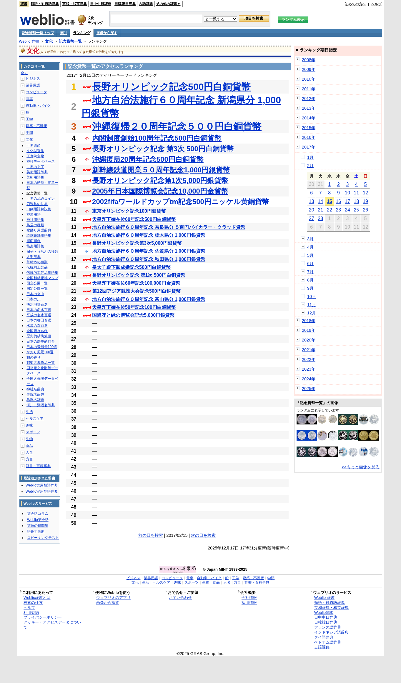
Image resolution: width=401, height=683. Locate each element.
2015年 (308, 127)
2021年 (308, 349)
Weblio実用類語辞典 (41, 485)
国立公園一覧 (37, 283)
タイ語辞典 (323, 637)
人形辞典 (33, 257)
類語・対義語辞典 (45, 4)
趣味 (29, 425)
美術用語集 (35, 177)
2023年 (308, 369)
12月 (311, 313)
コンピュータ (36, 92)
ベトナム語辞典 (327, 642)
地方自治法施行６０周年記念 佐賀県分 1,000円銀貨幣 (148, 251)
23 (338, 209)
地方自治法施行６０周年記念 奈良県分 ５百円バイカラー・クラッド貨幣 (168, 227)
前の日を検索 (150, 535)
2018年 (308, 320)
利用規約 (31, 612)
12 (365, 192)
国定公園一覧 (37, 288)
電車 (29, 99)
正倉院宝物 (35, 156)
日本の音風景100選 (41, 347)
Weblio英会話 (37, 520)
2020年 (308, 340)
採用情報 (249, 602)
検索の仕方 (33, 602)
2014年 (308, 118)
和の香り (33, 357)
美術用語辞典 (37, 172)
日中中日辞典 (100, 4)
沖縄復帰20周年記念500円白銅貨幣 (148, 159)
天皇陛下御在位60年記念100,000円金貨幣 (136, 283)
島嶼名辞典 (35, 400)
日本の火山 (35, 294)
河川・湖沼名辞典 (40, 405)
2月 (310, 165)
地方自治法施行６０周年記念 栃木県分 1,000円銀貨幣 (148, 235)
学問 (29, 133)
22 (329, 209)
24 (347, 209)
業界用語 (33, 85)
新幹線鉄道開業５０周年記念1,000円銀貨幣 (161, 170)
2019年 (308, 330)
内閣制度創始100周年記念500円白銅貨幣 (157, 138)
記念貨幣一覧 (70, 41)
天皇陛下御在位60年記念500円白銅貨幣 (134, 219)
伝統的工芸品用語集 (42, 273)
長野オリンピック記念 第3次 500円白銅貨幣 (163, 149)
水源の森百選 (37, 326)
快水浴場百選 (37, 304)
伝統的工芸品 (37, 267)
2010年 (308, 79)
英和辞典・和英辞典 (331, 607)
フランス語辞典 (327, 627)
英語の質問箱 (37, 526)
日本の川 (33, 299)
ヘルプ (376, 4)
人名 (29, 452)
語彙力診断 (36, 531)
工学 (29, 119)
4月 (310, 247)
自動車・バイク (38, 106)
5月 (310, 255)
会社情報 (249, 597)
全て (24, 73)
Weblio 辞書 (29, 41)
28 (320, 218)
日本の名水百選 (38, 310)
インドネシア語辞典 (331, 632)
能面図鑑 (33, 241)
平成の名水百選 (38, 315)
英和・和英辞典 (74, 4)
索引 (63, 33)
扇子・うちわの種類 (42, 251)
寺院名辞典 (35, 394)
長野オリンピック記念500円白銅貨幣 (171, 86)
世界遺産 (33, 146)
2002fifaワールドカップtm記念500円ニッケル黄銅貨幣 (180, 202)
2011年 (308, 88)
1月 (310, 157)
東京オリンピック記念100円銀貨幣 (129, 211)
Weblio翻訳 (323, 612)
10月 (311, 296)
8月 (310, 280)
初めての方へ (355, 4)
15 (329, 201)
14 (320, 201)
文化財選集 (35, 151)
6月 (310, 263)
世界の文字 (35, 167)
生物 (29, 439)
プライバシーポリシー (43, 617)
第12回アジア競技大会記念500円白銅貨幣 (136, 291)
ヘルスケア (35, 419)
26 (365, 209)
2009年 (308, 69)
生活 (29, 412)
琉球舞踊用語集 (38, 236)
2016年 (308, 137)
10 (347, 192)
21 (320, 209)
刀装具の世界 (37, 204)
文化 (49, 41)
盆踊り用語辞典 (38, 230)
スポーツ (33, 432)
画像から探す (106, 33)
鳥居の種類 (35, 225)
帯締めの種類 (37, 262)
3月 (310, 238)
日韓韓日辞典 (125, 4)
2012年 (308, 98)
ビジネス (33, 78)
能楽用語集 (35, 246)
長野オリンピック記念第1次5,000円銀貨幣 (160, 180)
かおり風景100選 (40, 352)
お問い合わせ (180, 597)
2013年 (308, 108)
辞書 (23, 4)
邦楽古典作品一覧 (40, 363)
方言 (29, 459)
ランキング (81, 33)
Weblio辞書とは (37, 597)
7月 (310, 271)
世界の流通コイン (40, 198)
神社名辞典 (35, 389)
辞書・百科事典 (38, 466)
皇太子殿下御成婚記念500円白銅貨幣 (131, 267)
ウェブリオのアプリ (113, 597)
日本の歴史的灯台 (40, 341)
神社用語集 (35, 220)
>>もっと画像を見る (361, 466)
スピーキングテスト (43, 538)
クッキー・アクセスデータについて (52, 624)
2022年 (308, 359)
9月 (310, 288)
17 (347, 201)
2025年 (308, 388)
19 (365, 201)
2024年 (308, 379)
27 (311, 218)
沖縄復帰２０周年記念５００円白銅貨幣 (177, 126)
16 (338, 201)
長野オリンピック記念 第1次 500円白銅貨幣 (138, 275)
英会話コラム (37, 514)
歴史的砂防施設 (38, 336)
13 (311, 201)
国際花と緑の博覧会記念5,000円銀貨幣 (133, 315)
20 (311, 209)
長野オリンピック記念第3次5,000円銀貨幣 (137, 243)
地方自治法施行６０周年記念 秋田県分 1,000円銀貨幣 (148, 259)
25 (356, 209)
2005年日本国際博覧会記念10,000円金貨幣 (160, 191)
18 (356, 201)
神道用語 (33, 214)
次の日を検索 (203, 535)
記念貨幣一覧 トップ (38, 33)
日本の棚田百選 (38, 320)
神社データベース (40, 161)
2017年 (308, 147)
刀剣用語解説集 (38, 209)
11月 (311, 304)
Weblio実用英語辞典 (41, 491)
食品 (29, 446)
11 (356, 192)
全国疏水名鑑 (37, 331)
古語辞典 (146, 4)
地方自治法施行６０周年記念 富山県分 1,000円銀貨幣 (148, 299)
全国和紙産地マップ (42, 278)
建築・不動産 (36, 126)
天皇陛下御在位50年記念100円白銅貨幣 (134, 307)
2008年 (308, 59)
